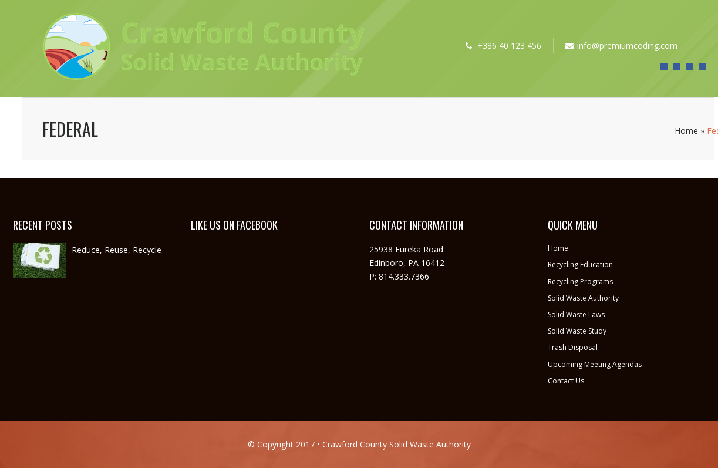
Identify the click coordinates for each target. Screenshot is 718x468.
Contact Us (566, 381)
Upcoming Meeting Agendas (595, 364)
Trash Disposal (573, 347)
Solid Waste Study (577, 331)
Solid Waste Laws (576, 314)
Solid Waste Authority (583, 298)
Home (686, 130)
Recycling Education (580, 265)
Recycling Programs (580, 282)
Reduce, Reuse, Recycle (116, 249)
